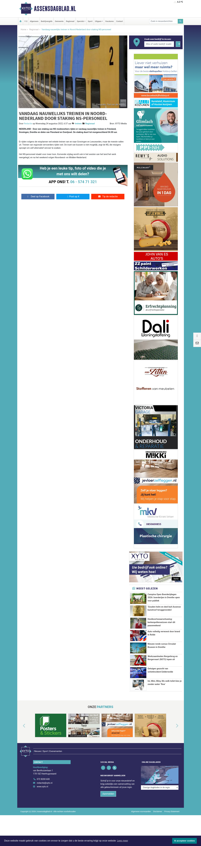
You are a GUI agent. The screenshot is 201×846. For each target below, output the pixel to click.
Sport (90, 21)
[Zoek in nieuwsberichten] (163, 21)
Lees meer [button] (122, 840)
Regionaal (70, 21)
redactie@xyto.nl (44, 777)
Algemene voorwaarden (141, 805)
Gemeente (59, 21)
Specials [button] (80, 21)
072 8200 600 (43, 773)
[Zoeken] (180, 21)
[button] (20, 726)
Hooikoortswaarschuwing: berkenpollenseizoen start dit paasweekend (161, 622)
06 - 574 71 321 (83, 182)
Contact (119, 21)
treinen (78, 123)
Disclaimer (157, 805)
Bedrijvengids (46, 21)
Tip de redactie (108, 196)
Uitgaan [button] (98, 21)
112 (25, 21)
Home (23, 29)
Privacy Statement (172, 805)
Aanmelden (108, 787)
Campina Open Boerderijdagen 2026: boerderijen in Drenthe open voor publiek (164, 597)
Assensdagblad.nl (55, 8)
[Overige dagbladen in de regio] (159, 767)
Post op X (72, 196)
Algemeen (34, 21)
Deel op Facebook (37, 196)
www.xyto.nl (42, 780)
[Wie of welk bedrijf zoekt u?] (159, 44)
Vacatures (109, 21)
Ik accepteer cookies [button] (184, 841)
